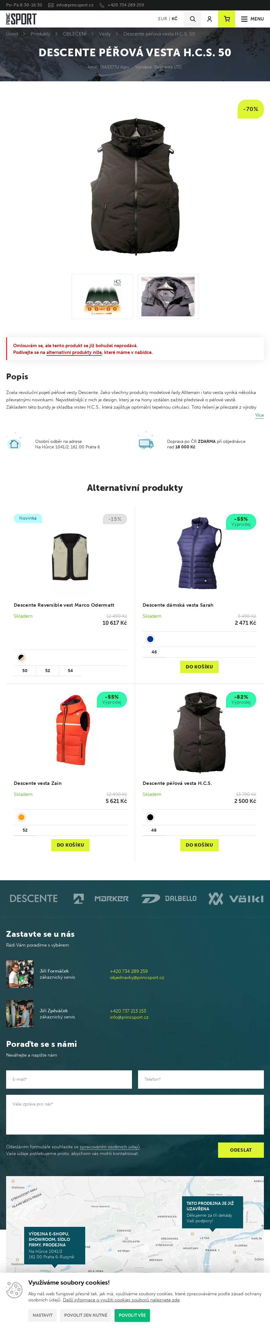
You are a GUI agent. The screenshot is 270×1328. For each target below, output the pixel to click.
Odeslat (241, 1150)
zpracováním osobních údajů (110, 1147)
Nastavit (43, 1315)
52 (47, 670)
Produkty (40, 34)
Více (259, 415)
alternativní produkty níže (74, 352)
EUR (162, 18)
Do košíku (199, 667)
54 (70, 670)
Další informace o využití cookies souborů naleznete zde (121, 1300)
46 (154, 652)
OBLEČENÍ (74, 34)
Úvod (12, 34)
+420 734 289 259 (126, 5)
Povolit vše (132, 1315)
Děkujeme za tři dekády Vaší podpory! (213, 1212)
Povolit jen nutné (85, 1315)
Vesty (105, 34)
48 (154, 830)
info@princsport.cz (75, 5)
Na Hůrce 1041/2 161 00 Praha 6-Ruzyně (55, 1245)
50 (24, 670)
